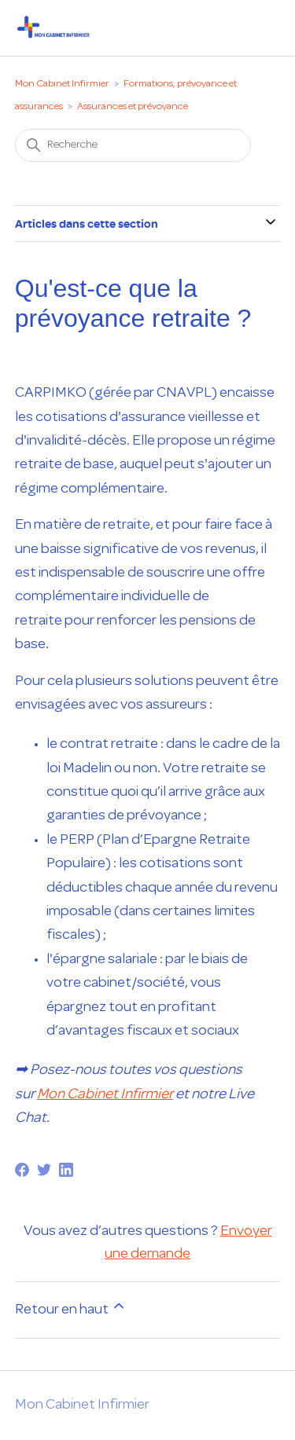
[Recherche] (133, 145)
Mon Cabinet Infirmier (62, 84)
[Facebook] (22, 1170)
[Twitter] (44, 1170)
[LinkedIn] (66, 1170)
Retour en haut (71, 1307)
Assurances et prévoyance (132, 107)
